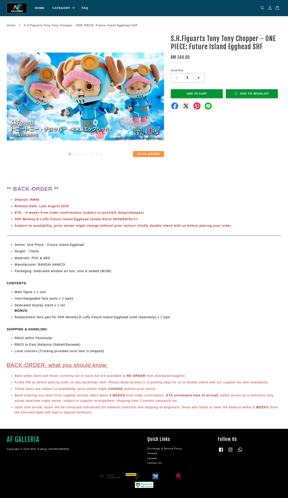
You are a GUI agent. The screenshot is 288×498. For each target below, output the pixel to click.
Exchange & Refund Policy (164, 448)
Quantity (177, 70)
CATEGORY (63, 8)
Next (158, 97)
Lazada (152, 458)
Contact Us (154, 463)
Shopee (152, 453)
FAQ (84, 8)
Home (11, 25)
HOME (40, 8)
